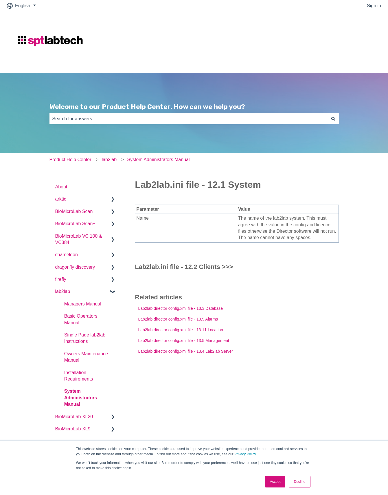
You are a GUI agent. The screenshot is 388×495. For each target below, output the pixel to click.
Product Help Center (70, 159)
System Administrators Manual (158, 159)
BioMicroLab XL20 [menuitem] (74, 416)
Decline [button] (299, 482)
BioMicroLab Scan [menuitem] (74, 211)
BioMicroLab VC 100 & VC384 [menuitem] (78, 239)
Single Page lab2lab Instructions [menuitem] (84, 338)
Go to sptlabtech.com (353, 41)
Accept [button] (275, 482)
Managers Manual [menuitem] (82, 303)
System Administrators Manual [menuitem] (80, 398)
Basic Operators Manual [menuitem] (81, 319)
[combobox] (188, 118)
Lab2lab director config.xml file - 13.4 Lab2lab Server (185, 351)
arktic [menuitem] (60, 198)
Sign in (374, 5)
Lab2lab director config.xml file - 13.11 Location (180, 329)
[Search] (333, 118)
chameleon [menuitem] (66, 254)
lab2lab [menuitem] (62, 291)
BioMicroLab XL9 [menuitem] (73, 428)
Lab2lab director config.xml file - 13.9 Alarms (178, 319)
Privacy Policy (245, 454)
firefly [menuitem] (60, 279)
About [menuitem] (61, 186)
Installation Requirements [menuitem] (78, 375)
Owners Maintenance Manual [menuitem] (86, 357)
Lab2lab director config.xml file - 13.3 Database (180, 308)
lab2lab (109, 159)
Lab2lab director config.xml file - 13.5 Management (183, 340)
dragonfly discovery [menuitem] (75, 267)
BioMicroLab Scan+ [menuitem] (75, 223)
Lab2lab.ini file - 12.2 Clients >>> (184, 266)
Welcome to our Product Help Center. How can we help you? (147, 107)
